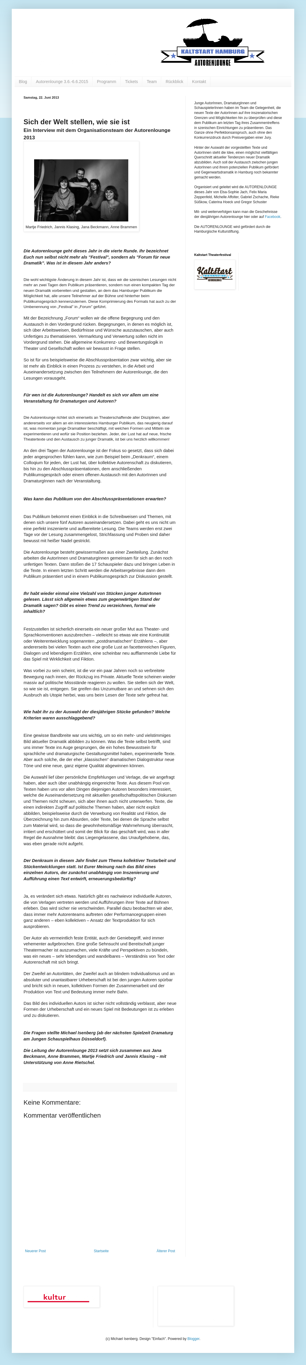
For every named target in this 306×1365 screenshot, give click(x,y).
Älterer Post (166, 1251)
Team (152, 81)
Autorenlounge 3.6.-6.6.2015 (62, 81)
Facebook (272, 217)
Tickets (131, 81)
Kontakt (199, 81)
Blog (23, 81)
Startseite (101, 1251)
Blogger (193, 1339)
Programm (106, 81)
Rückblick (174, 81)
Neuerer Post (35, 1251)
